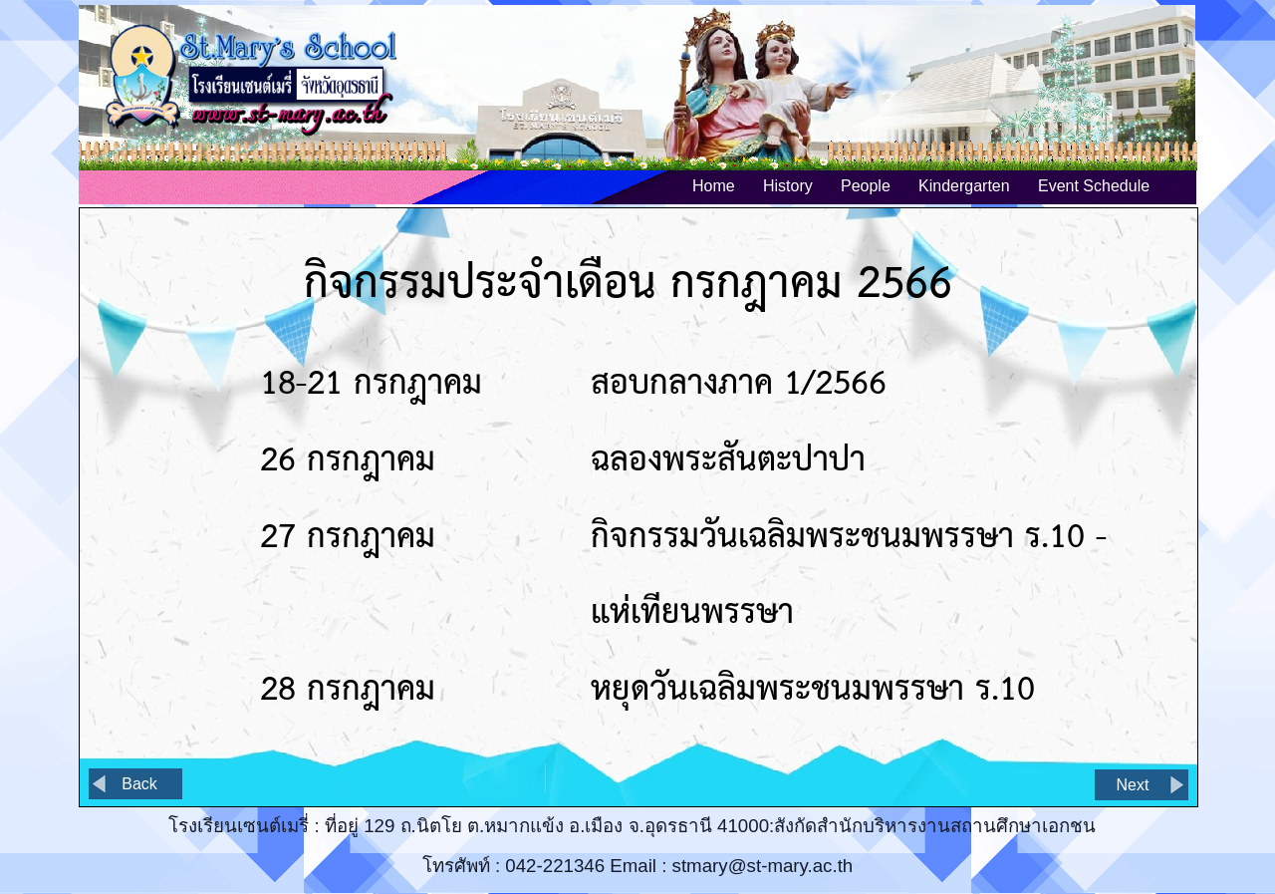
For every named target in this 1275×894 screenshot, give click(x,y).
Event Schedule (1093, 185)
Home (713, 185)
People (866, 185)
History (788, 185)
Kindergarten (964, 185)
